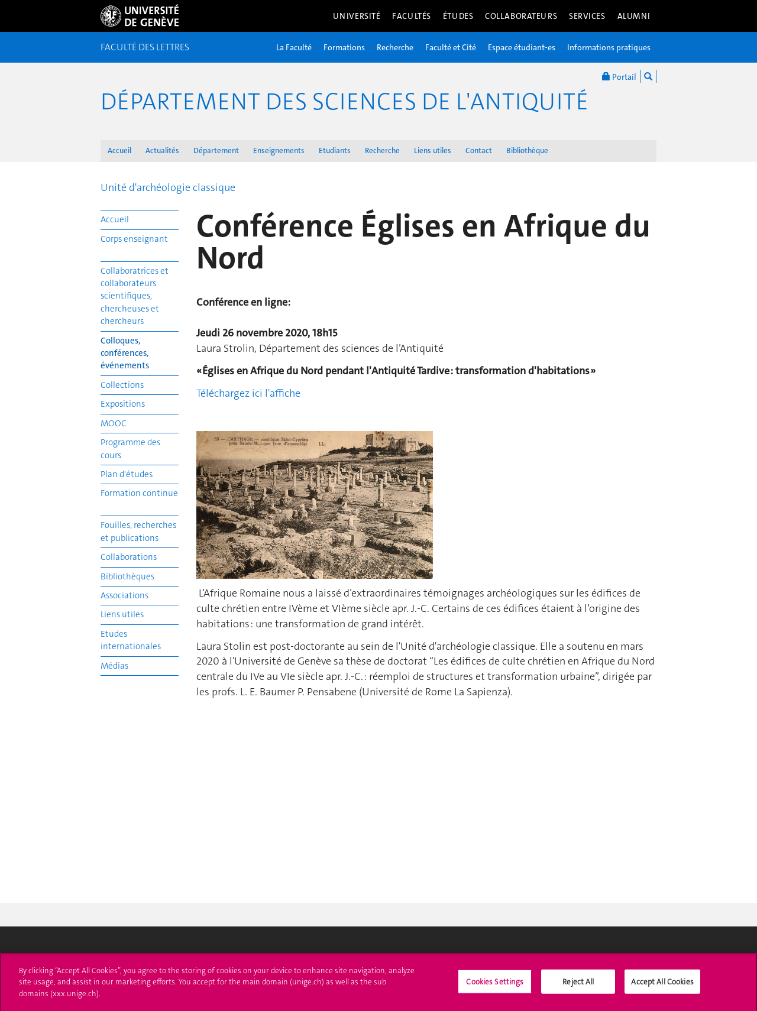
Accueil (119, 150)
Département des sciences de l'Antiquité (344, 102)
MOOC (114, 423)
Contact (478, 150)
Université (357, 16)
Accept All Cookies (662, 985)
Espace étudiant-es (521, 47)
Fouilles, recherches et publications (138, 531)
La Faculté (294, 47)
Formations (344, 47)
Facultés (411, 16)
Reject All (578, 985)
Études (458, 16)
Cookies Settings (494, 985)
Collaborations (129, 557)
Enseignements (279, 150)
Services (587, 16)
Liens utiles (432, 150)
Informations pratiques (609, 47)
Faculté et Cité (450, 47)
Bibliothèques (127, 576)
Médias (114, 666)
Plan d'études (127, 474)
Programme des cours (130, 448)
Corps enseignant (134, 239)
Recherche (395, 47)
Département (216, 150)
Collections (122, 385)
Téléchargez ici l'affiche (248, 393)
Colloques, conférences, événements (125, 353)
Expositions (123, 404)
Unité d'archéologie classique (168, 187)
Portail (619, 76)
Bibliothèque (527, 150)
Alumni (634, 16)
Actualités (162, 150)
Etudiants (335, 150)
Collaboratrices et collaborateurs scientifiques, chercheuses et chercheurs (135, 296)
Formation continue (139, 493)
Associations (124, 595)
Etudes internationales (131, 640)
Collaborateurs (521, 16)
